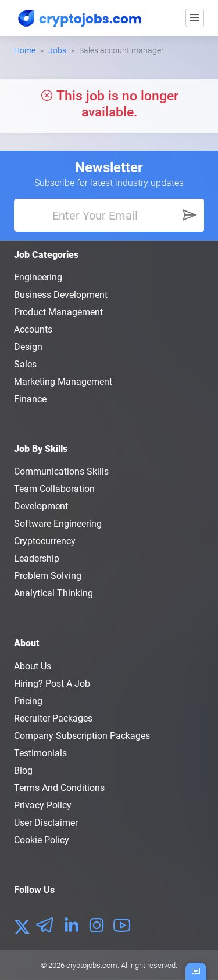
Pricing (28, 700)
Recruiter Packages (53, 718)
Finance (30, 399)
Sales (25, 364)
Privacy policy (43, 805)
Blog (23, 770)
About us (32, 666)
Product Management (58, 312)
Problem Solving (47, 575)
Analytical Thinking (53, 593)
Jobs (57, 50)
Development (41, 506)
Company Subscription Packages (82, 735)
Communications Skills (61, 471)
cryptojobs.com (91, 965)
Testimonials (40, 753)
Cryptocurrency (45, 541)
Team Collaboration (54, 488)
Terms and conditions (59, 787)
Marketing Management (63, 381)
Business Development (61, 294)
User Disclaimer (46, 822)
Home (24, 50)
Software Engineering (58, 523)
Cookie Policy (41, 840)
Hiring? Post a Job (52, 683)
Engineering (38, 277)
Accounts (33, 329)
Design (28, 346)
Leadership (36, 558)
